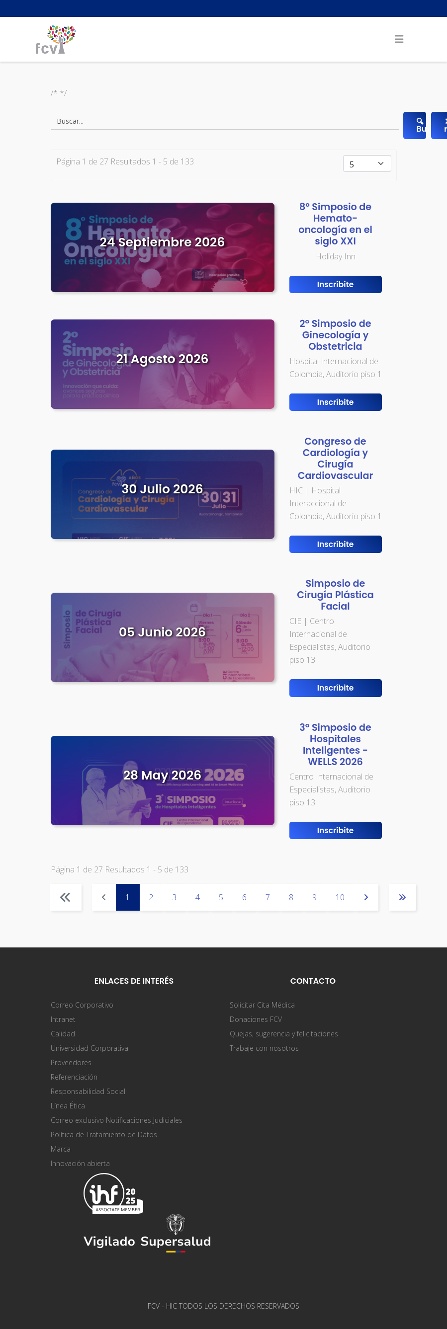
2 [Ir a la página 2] (151, 897)
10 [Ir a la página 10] (340, 897)
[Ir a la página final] (402, 897)
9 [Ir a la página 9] (314, 897)
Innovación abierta (80, 1163)
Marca (61, 1149)
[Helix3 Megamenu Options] (399, 39)
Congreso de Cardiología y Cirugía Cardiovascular (335, 458)
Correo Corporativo (82, 1005)
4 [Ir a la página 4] (197, 897)
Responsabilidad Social (88, 1091)
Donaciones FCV (256, 1019)
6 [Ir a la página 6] (244, 897)
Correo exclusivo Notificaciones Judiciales (116, 1120)
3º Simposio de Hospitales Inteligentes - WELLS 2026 (335, 745)
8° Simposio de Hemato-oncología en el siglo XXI (335, 224)
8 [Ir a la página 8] (291, 897)
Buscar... (420, 125)
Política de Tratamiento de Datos (104, 1134)
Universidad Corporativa (89, 1048)
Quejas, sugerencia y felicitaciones (284, 1033)
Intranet (63, 1019)
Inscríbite (335, 284)
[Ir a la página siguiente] (366, 897)
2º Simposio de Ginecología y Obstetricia (335, 335)
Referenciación (74, 1077)
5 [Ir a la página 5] (221, 897)
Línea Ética (68, 1105)
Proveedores (71, 1062)
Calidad (63, 1033)
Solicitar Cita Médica (262, 1005)
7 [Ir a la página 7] (268, 897)
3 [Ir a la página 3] (174, 897)
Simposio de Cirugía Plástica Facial (335, 595)
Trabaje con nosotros (264, 1048)
